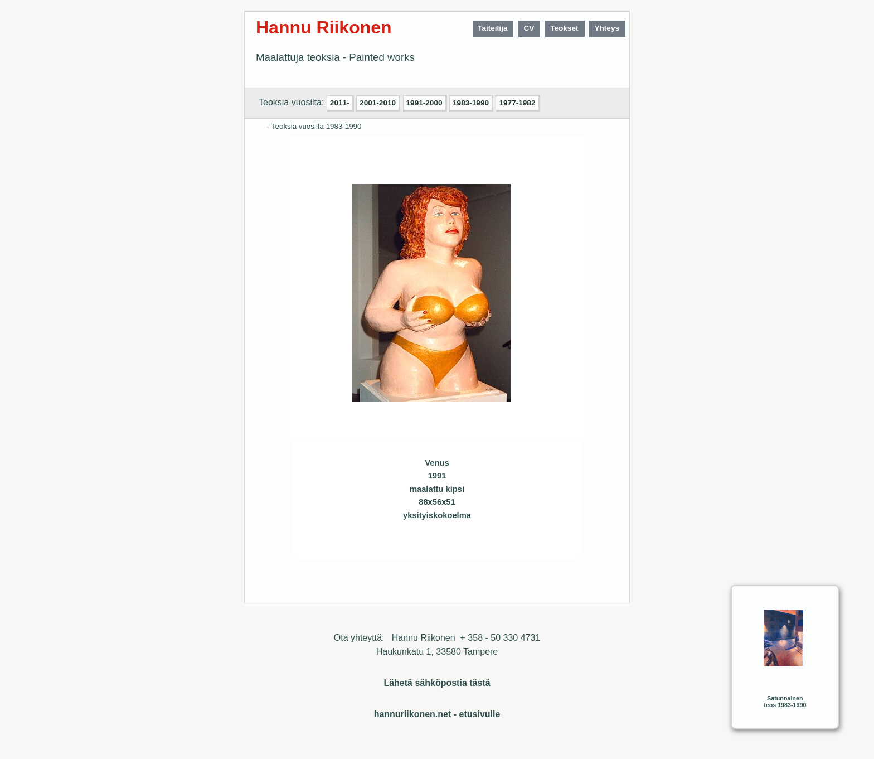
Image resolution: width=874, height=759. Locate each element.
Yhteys (606, 28)
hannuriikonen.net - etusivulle (437, 714)
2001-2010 (378, 103)
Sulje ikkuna (541, 546)
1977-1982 (517, 103)
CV (528, 28)
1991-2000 (424, 103)
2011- (339, 103)
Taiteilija (492, 28)
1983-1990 (471, 103)
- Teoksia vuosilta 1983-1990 (314, 126)
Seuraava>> (383, 546)
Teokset (564, 28)
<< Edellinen (361, 546)
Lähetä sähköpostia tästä (436, 683)
